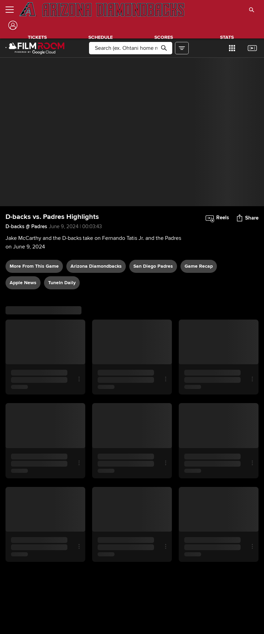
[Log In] (12, 25)
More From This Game (34, 266)
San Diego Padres (153, 266)
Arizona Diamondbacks (96, 266)
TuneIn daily (62, 283)
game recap (199, 266)
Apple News (23, 283)
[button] (251, 9)
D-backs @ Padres (26, 226)
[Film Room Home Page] (35, 48)
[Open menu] (12, 10)
